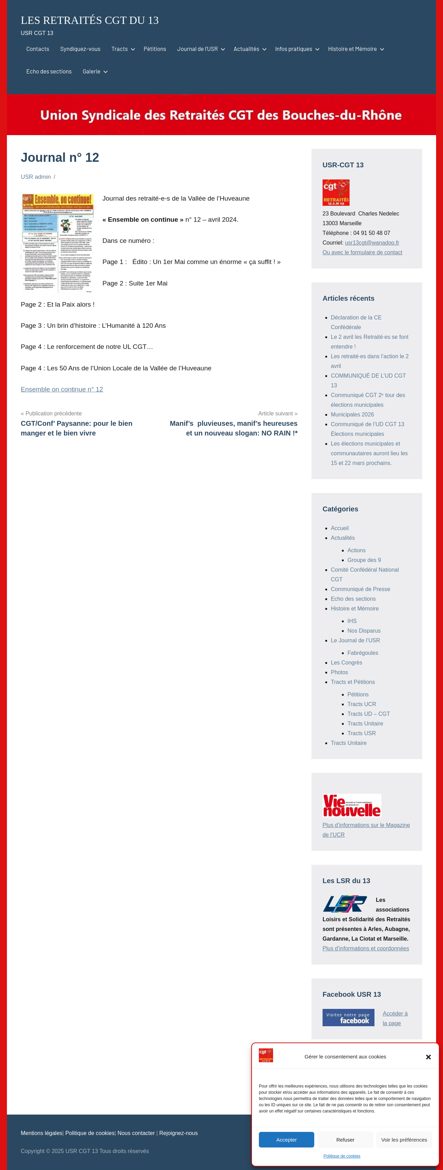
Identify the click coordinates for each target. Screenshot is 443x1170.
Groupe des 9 (364, 560)
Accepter (286, 1140)
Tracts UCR (361, 704)
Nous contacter (137, 1133)
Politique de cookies (342, 1156)
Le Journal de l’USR (355, 640)
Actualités (249, 48)
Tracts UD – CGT (368, 714)
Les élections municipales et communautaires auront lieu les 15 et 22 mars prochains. (369, 453)
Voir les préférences (404, 1140)
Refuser (345, 1140)
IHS (352, 621)
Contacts (37, 48)
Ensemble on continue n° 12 (62, 389)
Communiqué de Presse (360, 589)
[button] (428, 1057)
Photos (339, 672)
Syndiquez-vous (80, 48)
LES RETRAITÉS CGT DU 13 (99, 20)
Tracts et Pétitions (353, 682)
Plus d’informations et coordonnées (366, 948)
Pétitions (155, 48)
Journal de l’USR (200, 48)
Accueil (340, 528)
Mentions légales (41, 1133)
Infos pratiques (296, 48)
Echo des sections (49, 71)
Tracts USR (361, 733)
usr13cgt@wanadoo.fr (372, 243)
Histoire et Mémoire (355, 48)
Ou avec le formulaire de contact (362, 252)
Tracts (122, 48)
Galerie (94, 71)
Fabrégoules (362, 653)
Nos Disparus (364, 631)
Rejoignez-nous (178, 1133)
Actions (356, 550)
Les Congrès (346, 663)
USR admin (36, 177)
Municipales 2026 (352, 414)
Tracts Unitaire (365, 724)
